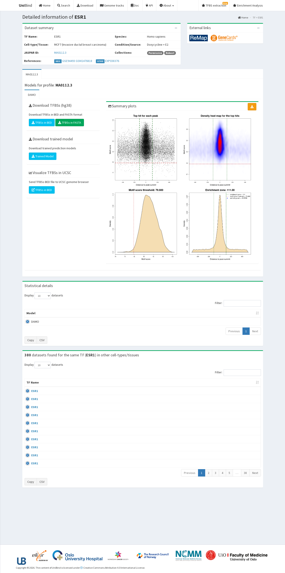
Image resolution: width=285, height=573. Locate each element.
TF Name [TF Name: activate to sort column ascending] (30, 384)
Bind (25, 5)
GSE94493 (68, 61)
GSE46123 (225, 508)
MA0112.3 (60, 53)
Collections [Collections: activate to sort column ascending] (180, 387)
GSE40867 (225, 483)
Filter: (238, 303)
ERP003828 (226, 395)
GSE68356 (225, 408)
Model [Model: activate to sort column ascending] (30, 313)
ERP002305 (226, 458)
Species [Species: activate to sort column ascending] (204, 387)
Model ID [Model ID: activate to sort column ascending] (85, 313)
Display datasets (44, 295)
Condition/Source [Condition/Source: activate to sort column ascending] (102, 387)
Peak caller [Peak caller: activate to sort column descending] (56, 313)
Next (255, 331)
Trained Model (43, 156)
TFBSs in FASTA (69, 123)
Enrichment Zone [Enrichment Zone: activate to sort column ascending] (117, 313)
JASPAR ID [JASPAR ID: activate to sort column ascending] (248, 384)
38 (245, 522)
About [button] (167, 5)
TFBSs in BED (42, 123)
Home (243, 17)
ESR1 (29, 395)
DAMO (32, 95)
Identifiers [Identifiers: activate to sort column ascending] (226, 387)
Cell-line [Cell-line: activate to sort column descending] (49, 387)
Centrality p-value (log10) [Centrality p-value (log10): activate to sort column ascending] (224, 313)
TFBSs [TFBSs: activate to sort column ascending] (149, 313)
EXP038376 (112, 61)
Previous (234, 331)
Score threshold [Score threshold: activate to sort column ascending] (178, 313)
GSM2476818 (84, 61)
